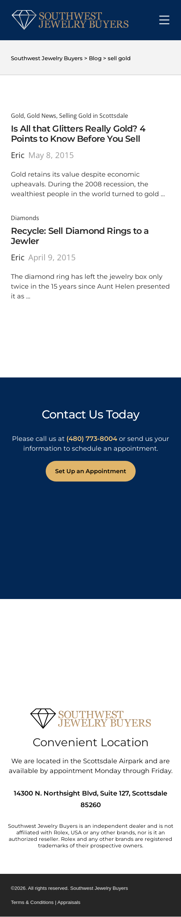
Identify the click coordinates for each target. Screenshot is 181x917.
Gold (17, 116)
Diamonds (25, 218)
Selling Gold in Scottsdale (93, 116)
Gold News (41, 116)
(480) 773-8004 (91, 439)
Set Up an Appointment (90, 471)
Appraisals (68, 902)
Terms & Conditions (32, 902)
